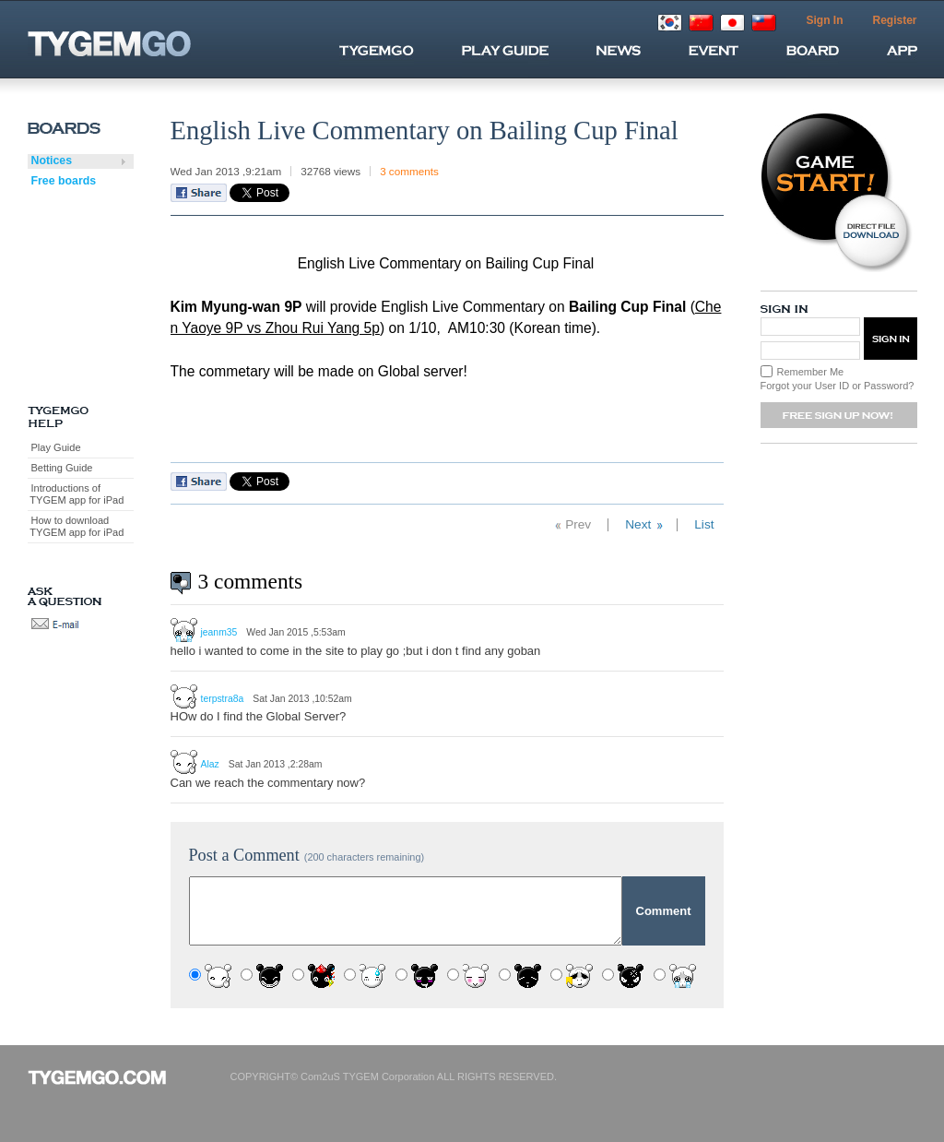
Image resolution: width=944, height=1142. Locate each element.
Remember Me (810, 371)
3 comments (409, 171)
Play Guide (56, 447)
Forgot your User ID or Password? (837, 385)
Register (894, 20)
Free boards (64, 180)
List (704, 524)
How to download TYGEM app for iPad (76, 526)
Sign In (824, 20)
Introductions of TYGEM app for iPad (76, 494)
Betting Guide (62, 467)
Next (638, 524)
